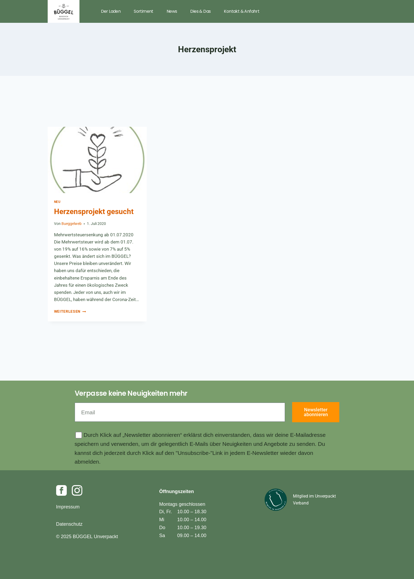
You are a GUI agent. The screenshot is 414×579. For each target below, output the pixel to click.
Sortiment (143, 11)
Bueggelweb (71, 223)
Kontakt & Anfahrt (241, 11)
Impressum (68, 507)
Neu (57, 202)
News (172, 11)
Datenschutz (69, 524)
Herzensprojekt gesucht (93, 211)
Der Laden (111, 11)
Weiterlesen (70, 311)
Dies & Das (200, 11)
